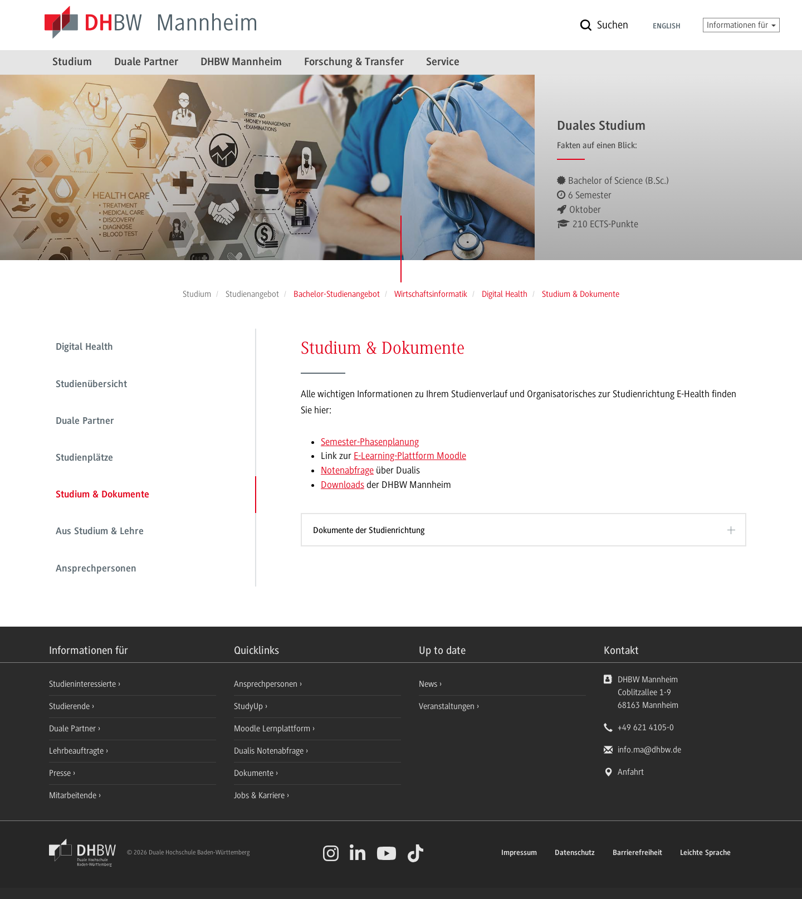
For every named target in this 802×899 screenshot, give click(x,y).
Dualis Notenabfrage (270, 751)
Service (442, 62)
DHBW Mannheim (241, 62)
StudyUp (249, 706)
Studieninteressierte (83, 684)
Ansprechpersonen (96, 569)
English (667, 27)
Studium (72, 62)
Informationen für (741, 25)
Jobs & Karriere (260, 795)
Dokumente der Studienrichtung (368, 530)
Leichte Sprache (705, 853)
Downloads (342, 484)
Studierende (70, 706)
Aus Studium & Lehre (100, 532)
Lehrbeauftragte (77, 751)
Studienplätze (84, 458)
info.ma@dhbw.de (649, 750)
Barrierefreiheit (637, 853)
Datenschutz (575, 853)
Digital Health (84, 348)
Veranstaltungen (447, 706)
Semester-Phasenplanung (370, 441)
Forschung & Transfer (354, 62)
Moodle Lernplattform (273, 729)
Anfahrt (631, 772)
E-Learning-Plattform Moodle (410, 455)
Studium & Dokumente (102, 495)
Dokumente (255, 773)
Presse (61, 773)
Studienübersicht (91, 385)
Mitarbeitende (74, 795)
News (428, 684)
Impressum (519, 853)
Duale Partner (146, 62)
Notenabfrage (347, 470)
